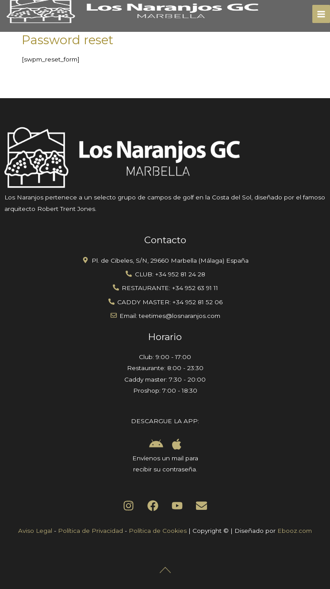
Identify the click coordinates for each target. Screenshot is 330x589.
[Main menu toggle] (321, 14)
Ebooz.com (294, 530)
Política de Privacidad (90, 530)
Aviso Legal (35, 530)
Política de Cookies (158, 530)
